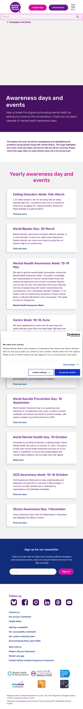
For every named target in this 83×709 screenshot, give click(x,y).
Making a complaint (18, 627)
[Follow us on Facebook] (25, 602)
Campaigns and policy (20, 22)
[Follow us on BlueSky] (14, 602)
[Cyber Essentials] (65, 684)
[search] (77, 17)
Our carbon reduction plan (22, 636)
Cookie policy (15, 621)
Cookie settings (41, 372)
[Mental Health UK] (65, 673)
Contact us (14, 612)
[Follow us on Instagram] (36, 602)
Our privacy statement (20, 617)
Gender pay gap (16, 656)
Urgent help (37, 7)
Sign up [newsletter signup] (66, 571)
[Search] (37, 17)
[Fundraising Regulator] (41, 673)
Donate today (58, 7)
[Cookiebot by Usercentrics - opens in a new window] (69, 335)
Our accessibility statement (22, 632)
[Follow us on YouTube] (69, 602)
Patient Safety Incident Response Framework (31, 660)
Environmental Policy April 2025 (25, 641)
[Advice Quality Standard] (41, 684)
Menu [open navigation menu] (73, 7)
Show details (69, 365)
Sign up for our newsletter (41, 549)
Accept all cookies (67, 372)
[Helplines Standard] (17, 684)
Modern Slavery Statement (22, 651)
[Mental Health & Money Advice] (17, 673)
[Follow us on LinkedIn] (47, 602)
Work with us (15, 647)
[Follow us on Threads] (58, 602)
